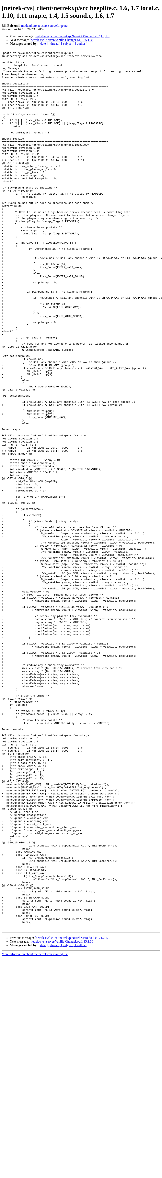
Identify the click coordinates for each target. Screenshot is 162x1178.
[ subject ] (68, 43)
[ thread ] (54, 43)
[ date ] (43, 43)
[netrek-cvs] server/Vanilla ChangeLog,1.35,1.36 (61, 40)
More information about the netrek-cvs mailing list (35, 1129)
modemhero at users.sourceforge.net (44, 25)
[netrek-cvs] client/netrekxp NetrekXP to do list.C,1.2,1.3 (72, 36)
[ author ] (81, 43)
